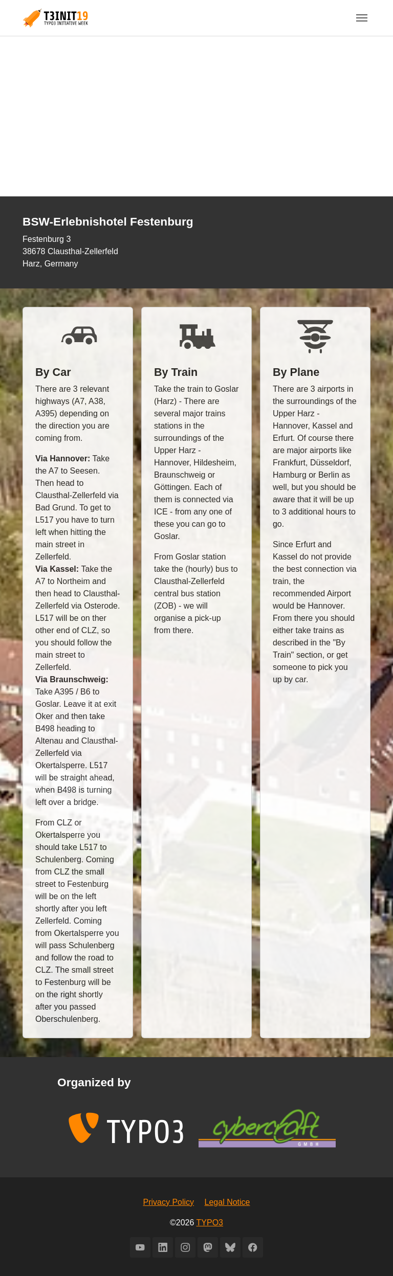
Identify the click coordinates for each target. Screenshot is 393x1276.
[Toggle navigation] (361, 18)
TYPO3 (209, 1222)
